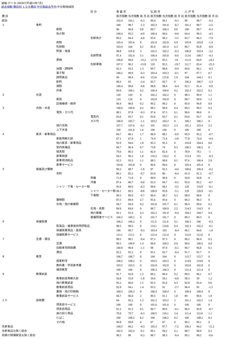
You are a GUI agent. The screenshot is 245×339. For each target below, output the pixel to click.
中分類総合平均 (46, 6)
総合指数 (7, 6)
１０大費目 (29, 6)
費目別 (17, 6)
